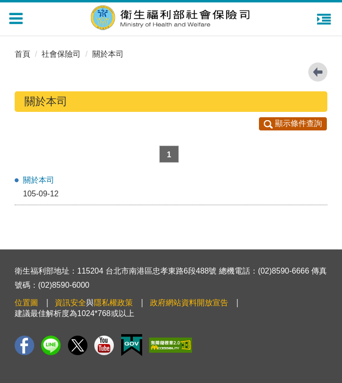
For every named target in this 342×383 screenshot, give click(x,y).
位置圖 (26, 302)
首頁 (22, 54)
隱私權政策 (113, 302)
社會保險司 (61, 54)
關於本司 (108, 54)
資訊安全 (70, 302)
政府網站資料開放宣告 (189, 302)
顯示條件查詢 (293, 123)
